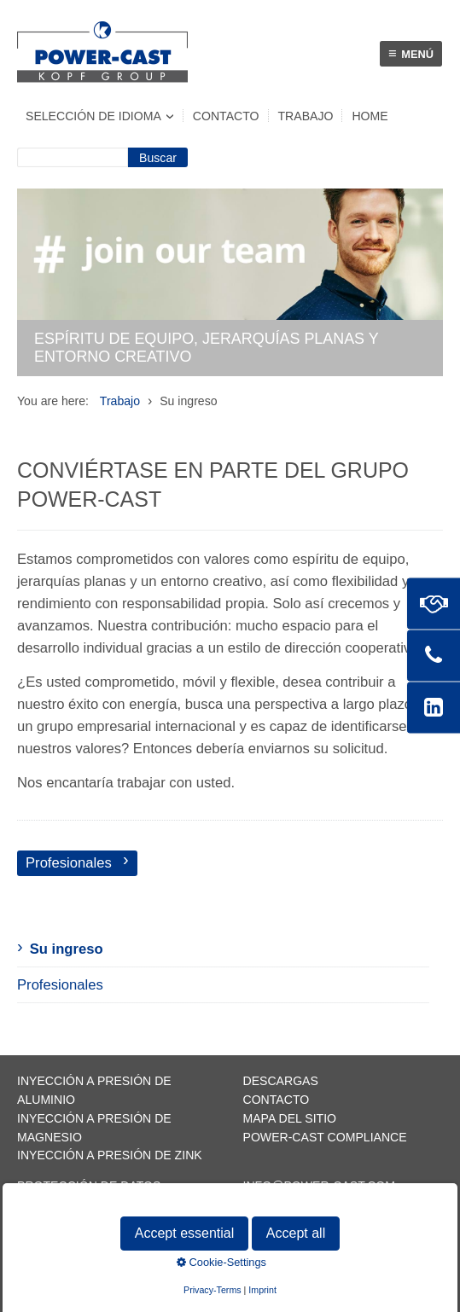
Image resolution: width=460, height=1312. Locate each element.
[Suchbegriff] (72, 157)
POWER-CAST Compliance (325, 1137)
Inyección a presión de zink (109, 1155)
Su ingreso (66, 949)
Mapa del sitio (290, 1118)
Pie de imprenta (69, 1204)
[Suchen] (158, 157)
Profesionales (60, 985)
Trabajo (306, 116)
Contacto (226, 116)
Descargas (280, 1081)
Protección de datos (88, 1186)
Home (369, 116)
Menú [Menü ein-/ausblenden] (411, 53)
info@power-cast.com (319, 1186)
